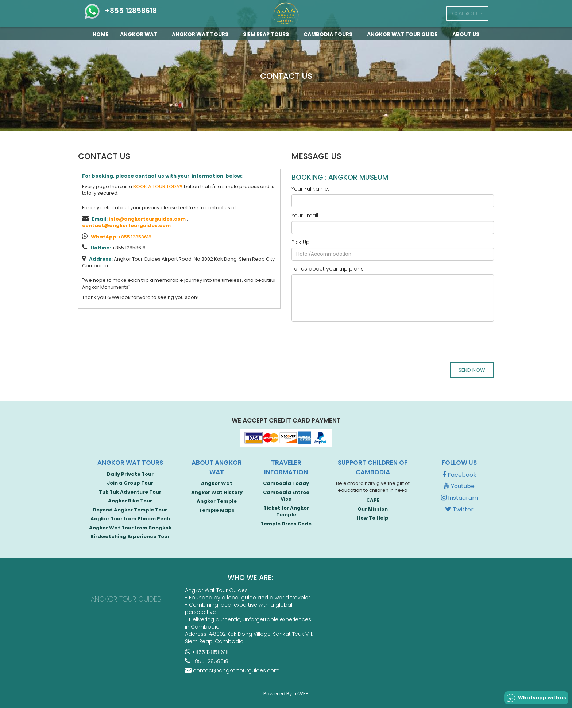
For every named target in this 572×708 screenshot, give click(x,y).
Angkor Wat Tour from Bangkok (130, 528)
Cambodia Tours (329, 34)
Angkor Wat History (217, 492)
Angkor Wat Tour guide (404, 34)
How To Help (373, 518)
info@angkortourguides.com (147, 218)
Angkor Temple (217, 501)
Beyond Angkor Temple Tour (130, 509)
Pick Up (300, 242)
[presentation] (346, 341)
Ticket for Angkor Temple (286, 511)
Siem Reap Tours (267, 34)
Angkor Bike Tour (130, 501)
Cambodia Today (286, 483)
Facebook (459, 475)
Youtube (459, 486)
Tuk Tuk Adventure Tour (130, 492)
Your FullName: (310, 188)
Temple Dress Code (286, 524)
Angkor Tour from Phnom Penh (130, 519)
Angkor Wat (140, 34)
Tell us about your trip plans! (328, 268)
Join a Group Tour (130, 483)
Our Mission (373, 509)
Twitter (459, 510)
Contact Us (467, 13)
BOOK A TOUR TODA (158, 186)
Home (100, 34)
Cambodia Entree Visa (286, 496)
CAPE (372, 500)
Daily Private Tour (130, 474)
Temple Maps (217, 510)
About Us (465, 34)
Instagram (459, 498)
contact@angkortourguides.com (126, 225)
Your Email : (306, 215)
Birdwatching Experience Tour (130, 536)
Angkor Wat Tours (201, 34)
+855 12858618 (120, 11)
